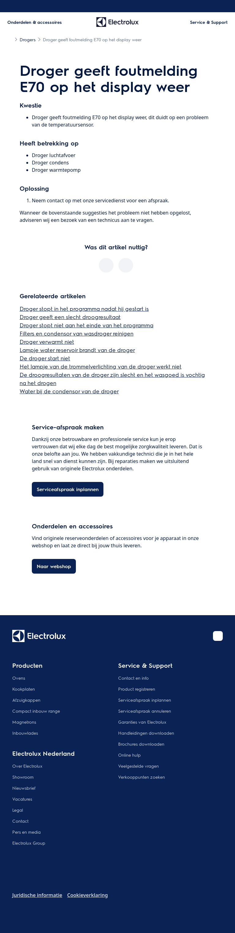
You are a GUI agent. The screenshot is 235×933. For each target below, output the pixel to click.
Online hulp (129, 755)
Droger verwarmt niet (47, 341)
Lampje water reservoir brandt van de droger (77, 349)
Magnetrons (24, 722)
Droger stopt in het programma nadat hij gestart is (84, 308)
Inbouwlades (25, 733)
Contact (20, 821)
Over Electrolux (27, 766)
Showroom (23, 777)
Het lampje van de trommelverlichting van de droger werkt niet (100, 366)
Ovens (18, 678)
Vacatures (22, 799)
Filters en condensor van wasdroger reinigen (76, 333)
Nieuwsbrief (23, 788)
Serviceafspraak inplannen (144, 700)
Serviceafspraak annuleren (144, 711)
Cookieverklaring (87, 895)
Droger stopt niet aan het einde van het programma (86, 325)
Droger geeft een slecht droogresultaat (70, 316)
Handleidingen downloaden (146, 733)
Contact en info (133, 678)
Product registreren (136, 689)
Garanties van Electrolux (142, 722)
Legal (17, 810)
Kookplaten (23, 689)
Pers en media (26, 832)
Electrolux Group (28, 843)
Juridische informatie (37, 895)
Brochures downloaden (141, 744)
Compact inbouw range (36, 711)
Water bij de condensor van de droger (69, 391)
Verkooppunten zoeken (141, 777)
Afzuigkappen (26, 700)
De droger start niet (45, 358)
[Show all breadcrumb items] (9, 39)
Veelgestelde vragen (138, 766)
